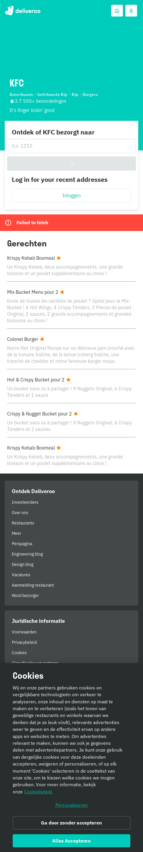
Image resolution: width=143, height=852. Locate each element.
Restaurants (23, 523)
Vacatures (21, 574)
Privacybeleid (24, 642)
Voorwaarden (24, 632)
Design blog (22, 564)
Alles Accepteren (71, 842)
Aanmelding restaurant (33, 585)
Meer (16, 533)
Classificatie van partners (35, 663)
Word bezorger (25, 595)
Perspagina (22, 543)
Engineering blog (27, 554)
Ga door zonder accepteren (71, 825)
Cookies (19, 652)
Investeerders (25, 502)
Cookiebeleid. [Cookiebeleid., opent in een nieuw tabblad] (38, 794)
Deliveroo (22, 10)
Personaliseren (71, 807)
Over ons (20, 512)
